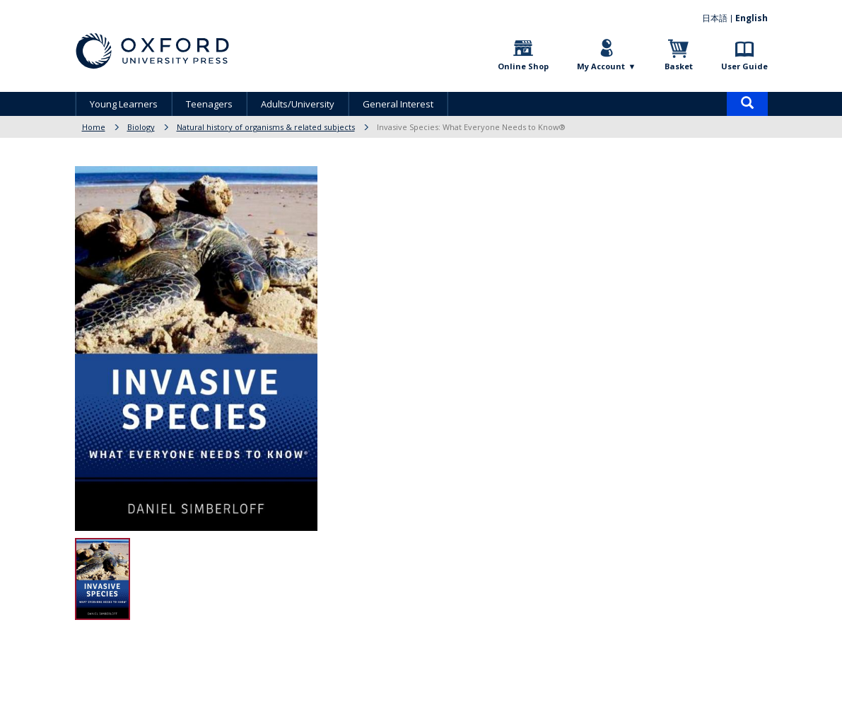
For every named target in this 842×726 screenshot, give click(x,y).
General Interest (398, 104)
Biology (141, 127)
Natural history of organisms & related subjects (266, 127)
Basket (679, 66)
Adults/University (297, 104)
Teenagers (209, 104)
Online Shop (523, 66)
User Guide (744, 66)
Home (93, 127)
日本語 (714, 18)
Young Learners (124, 104)
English (751, 18)
